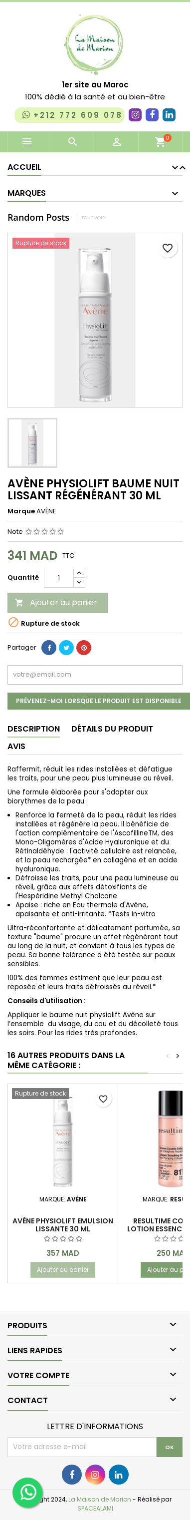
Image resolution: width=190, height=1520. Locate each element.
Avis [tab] (16, 746)
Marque (21, 511)
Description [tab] (33, 729)
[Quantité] (59, 578)
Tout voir (93, 217)
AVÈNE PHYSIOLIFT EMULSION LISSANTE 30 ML (62, 1225)
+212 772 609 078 (71, 114)
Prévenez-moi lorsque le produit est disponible (99, 701)
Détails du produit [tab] (112, 729)
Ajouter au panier (56, 602)
